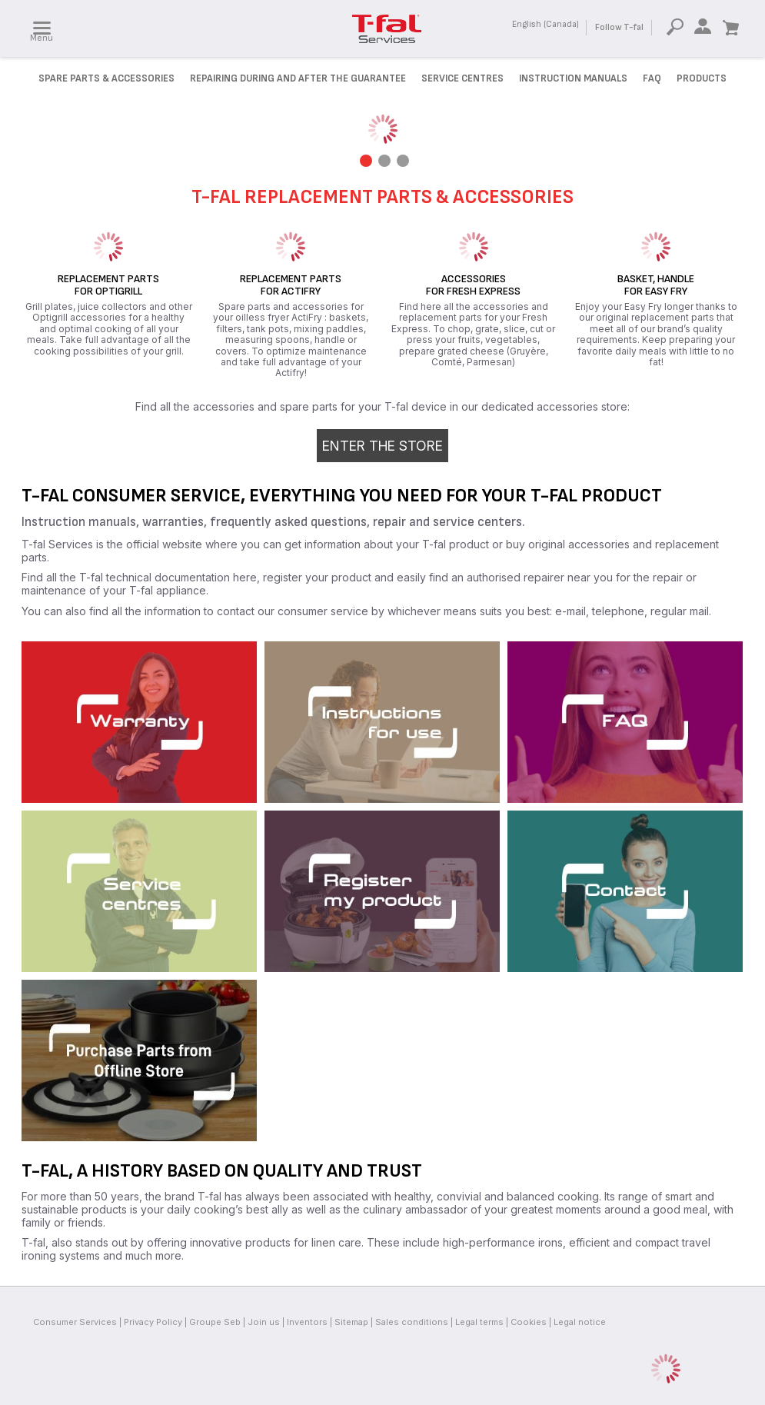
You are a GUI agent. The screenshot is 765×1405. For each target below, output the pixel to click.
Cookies (529, 1322)
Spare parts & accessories (106, 78)
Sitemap (351, 1322)
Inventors (307, 1322)
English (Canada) (545, 24)
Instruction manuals (573, 78)
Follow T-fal (619, 27)
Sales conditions (411, 1322)
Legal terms (479, 1322)
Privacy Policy (153, 1322)
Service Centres (462, 78)
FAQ (652, 78)
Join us (264, 1322)
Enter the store (382, 446)
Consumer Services (75, 1322)
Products (702, 78)
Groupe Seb (215, 1322)
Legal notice (580, 1322)
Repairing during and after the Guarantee (298, 78)
